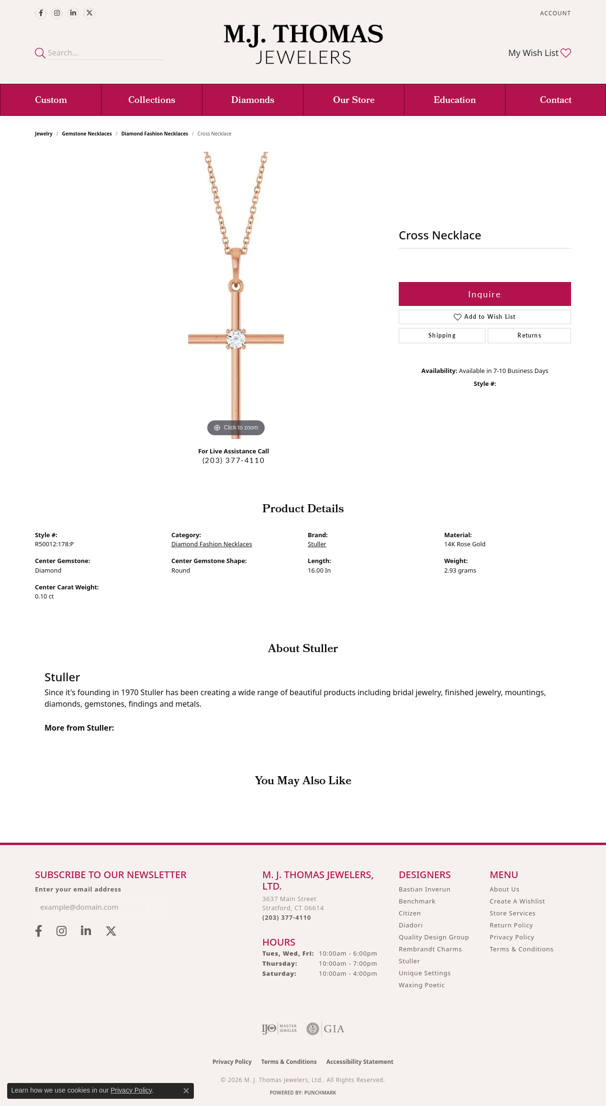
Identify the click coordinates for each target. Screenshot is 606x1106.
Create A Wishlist (517, 901)
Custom (51, 101)
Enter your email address (78, 889)
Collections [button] (151, 101)
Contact (556, 101)
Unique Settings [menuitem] (425, 973)
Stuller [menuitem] (409, 961)
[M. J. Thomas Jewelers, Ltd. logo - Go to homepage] (303, 49)
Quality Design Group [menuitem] (434, 937)
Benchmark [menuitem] (417, 901)
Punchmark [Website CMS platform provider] (320, 1092)
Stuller (317, 544)
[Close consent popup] (186, 1091)
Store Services (513, 913)
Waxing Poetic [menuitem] (422, 985)
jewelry (44, 133)
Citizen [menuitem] (410, 913)
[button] (555, 13)
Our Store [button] (354, 101)
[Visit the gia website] (325, 1029)
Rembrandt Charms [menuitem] (430, 949)
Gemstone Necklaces (87, 133)
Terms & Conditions (522, 949)
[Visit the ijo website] (279, 1029)
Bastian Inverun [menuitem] (425, 889)
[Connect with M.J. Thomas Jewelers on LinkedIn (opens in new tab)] (73, 13)
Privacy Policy (512, 937)
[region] (236, 295)
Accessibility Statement (359, 1062)
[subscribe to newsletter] (152, 906)
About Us (504, 889)
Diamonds (252, 101)
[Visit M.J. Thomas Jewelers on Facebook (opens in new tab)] (40, 13)
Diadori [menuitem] (411, 925)
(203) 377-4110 (233, 460)
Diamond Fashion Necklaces (154, 133)
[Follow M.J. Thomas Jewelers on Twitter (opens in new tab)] (89, 13)
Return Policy (511, 925)
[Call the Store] (286, 917)
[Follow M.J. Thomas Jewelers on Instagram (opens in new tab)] (57, 13)
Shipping (442, 335)
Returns (529, 335)
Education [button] (455, 101)
